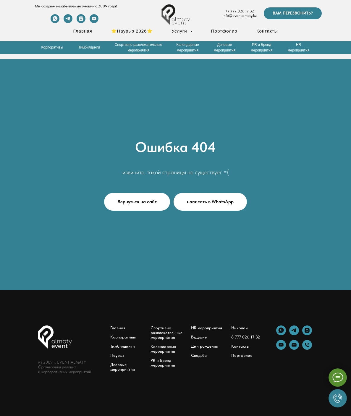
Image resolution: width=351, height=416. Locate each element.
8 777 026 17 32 (245, 337)
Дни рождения (204, 346)
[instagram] (81, 21)
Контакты (267, 30)
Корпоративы (123, 337)
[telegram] (68, 21)
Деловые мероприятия (122, 367)
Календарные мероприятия (163, 349)
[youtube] (94, 21)
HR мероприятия (206, 327)
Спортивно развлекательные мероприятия (166, 332)
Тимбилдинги (122, 346)
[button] (293, 13)
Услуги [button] (180, 30)
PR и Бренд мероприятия (163, 362)
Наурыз (117, 355)
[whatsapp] (55, 21)
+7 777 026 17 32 (239, 11)
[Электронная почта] (294, 348)
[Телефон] (307, 348)
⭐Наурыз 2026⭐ (132, 30)
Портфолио (224, 30)
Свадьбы (199, 355)
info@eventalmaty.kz (240, 15)
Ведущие (199, 337)
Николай (239, 327)
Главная (82, 30)
